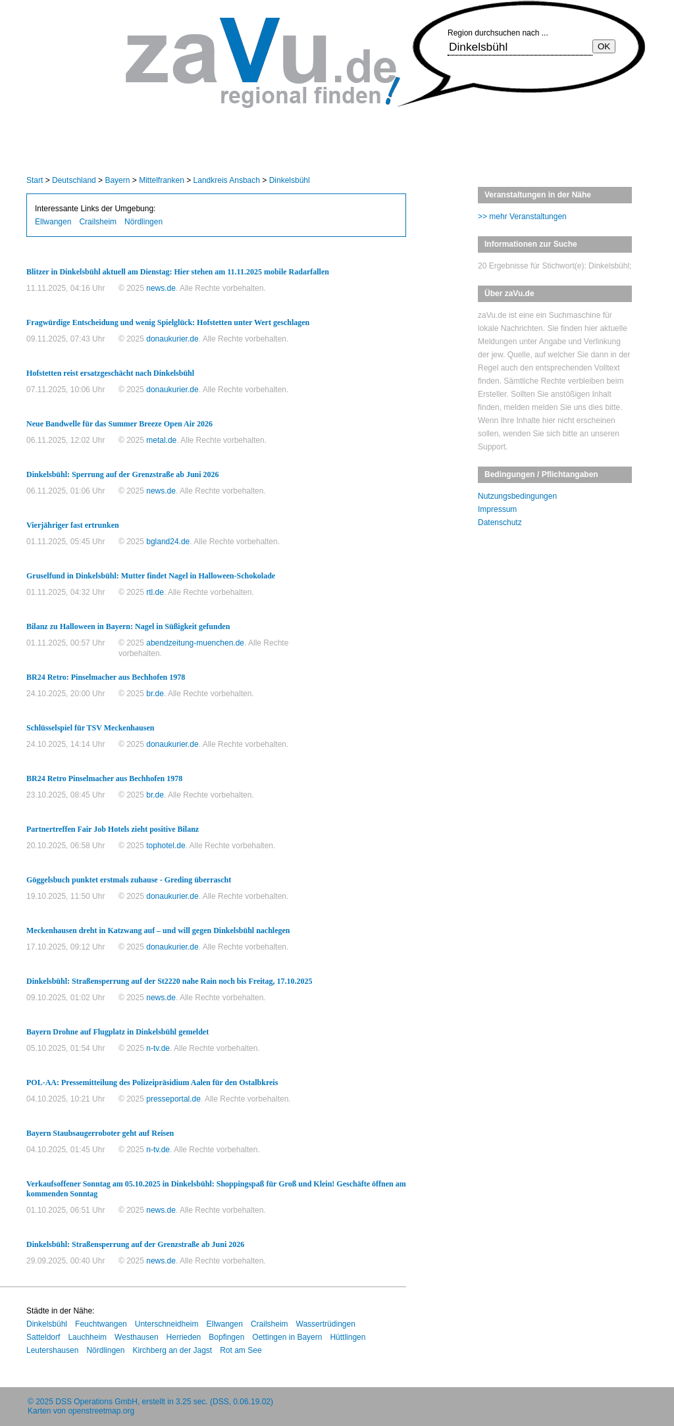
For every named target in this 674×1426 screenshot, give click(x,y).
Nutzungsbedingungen (517, 496)
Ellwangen (53, 221)
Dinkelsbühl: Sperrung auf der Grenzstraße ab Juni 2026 (122, 474)
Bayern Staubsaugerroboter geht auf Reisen (100, 1133)
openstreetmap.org (101, 1410)
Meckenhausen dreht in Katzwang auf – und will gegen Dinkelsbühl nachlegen (158, 930)
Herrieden (184, 1337)
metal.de (161, 440)
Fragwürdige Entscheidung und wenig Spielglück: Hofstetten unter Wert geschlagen (167, 322)
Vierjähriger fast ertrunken (72, 525)
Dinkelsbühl (289, 180)
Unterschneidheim (167, 1324)
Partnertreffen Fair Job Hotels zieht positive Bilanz (112, 829)
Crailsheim (98, 221)
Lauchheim (87, 1337)
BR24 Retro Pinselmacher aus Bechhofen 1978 (104, 778)
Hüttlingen (347, 1337)
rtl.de (155, 592)
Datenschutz (500, 522)
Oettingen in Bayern (287, 1337)
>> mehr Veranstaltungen (522, 216)
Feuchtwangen (101, 1324)
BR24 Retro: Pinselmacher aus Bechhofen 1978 (105, 677)
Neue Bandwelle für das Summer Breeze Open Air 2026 (119, 423)
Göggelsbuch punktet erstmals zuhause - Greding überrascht (128, 879)
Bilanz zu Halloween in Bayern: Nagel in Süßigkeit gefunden (128, 626)
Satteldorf (43, 1337)
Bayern (117, 180)
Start (34, 180)
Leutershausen (52, 1350)
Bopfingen (226, 1337)
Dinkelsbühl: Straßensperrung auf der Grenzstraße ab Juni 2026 (135, 1244)
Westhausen (137, 1337)
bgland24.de (168, 541)
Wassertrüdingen (325, 1324)
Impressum (497, 509)
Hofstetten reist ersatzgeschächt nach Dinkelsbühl (110, 373)
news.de (161, 288)
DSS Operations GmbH (96, 1401)
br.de (155, 693)
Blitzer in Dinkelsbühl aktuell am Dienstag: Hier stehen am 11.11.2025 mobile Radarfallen (177, 271)
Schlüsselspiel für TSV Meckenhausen (90, 727)
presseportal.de (173, 1099)
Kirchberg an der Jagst (172, 1350)
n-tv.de (158, 1048)
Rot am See (240, 1350)
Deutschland (74, 180)
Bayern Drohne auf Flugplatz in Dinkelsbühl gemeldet (117, 1031)
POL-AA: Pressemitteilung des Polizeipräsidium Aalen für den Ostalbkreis (152, 1082)
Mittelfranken (161, 180)
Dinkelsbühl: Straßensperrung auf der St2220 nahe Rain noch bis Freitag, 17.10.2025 (169, 981)
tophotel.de (165, 845)
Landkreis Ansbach (227, 180)
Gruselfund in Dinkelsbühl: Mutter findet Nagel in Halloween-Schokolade (150, 575)
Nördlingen (143, 221)
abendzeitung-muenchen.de (195, 643)
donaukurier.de (172, 339)
